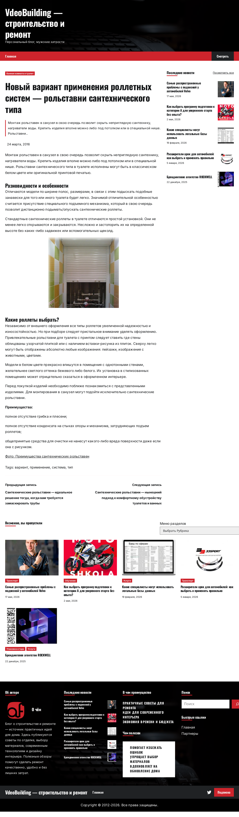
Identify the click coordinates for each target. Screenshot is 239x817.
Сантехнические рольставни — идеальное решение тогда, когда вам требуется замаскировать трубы (38, 497)
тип (70, 467)
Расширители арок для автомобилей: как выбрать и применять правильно (190, 156)
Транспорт (12, 580)
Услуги (127, 580)
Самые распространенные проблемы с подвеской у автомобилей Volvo (184, 87)
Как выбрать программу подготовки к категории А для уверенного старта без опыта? (191, 110)
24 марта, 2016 (18, 144)
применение (40, 467)
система (59, 467)
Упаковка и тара (15, 649)
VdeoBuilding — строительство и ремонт (35, 23)
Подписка (224, 792)
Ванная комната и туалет (19, 73)
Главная (188, 727)
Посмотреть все (223, 72)
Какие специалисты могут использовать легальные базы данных (187, 133)
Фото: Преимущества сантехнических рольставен (47, 456)
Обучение (70, 580)
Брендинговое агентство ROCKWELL (189, 177)
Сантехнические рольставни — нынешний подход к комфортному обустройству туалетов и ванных (128, 497)
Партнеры (190, 734)
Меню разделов (173, 524)
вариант (21, 467)
